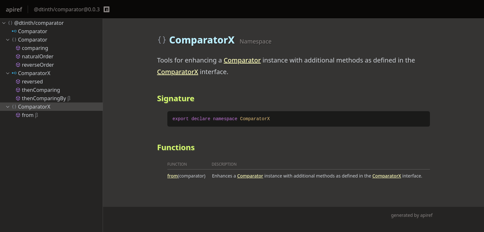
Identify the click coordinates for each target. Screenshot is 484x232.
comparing (31, 48)
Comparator (242, 60)
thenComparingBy (42, 98)
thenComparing (37, 89)
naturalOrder (34, 56)
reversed (29, 81)
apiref (14, 9)
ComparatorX (177, 71)
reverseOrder (34, 64)
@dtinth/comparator (32, 22)
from (172, 176)
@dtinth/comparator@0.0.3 (67, 9)
